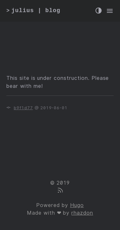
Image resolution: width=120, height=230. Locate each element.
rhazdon (82, 213)
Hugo (77, 205)
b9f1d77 (23, 107)
